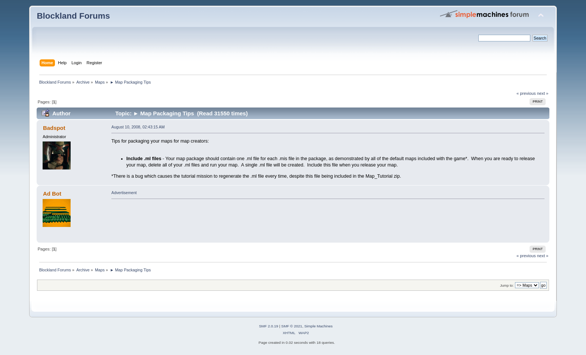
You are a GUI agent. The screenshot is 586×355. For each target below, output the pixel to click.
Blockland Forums (73, 16)
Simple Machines (318, 326)
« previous (526, 93)
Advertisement (124, 192)
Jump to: (507, 285)
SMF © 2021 (291, 326)
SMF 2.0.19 (268, 326)
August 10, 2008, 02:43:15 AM (138, 127)
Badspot (54, 128)
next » (543, 93)
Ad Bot (52, 193)
